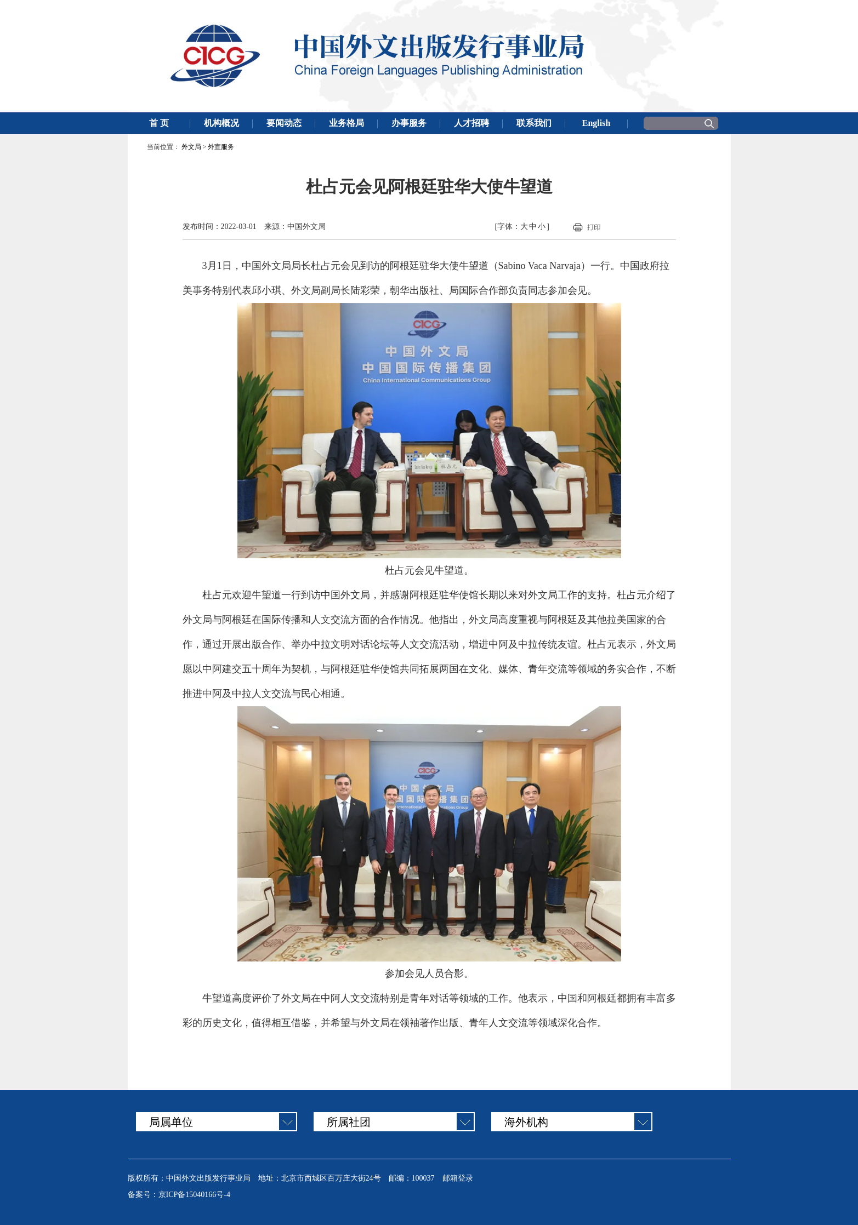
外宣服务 (221, 147)
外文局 (191, 147)
